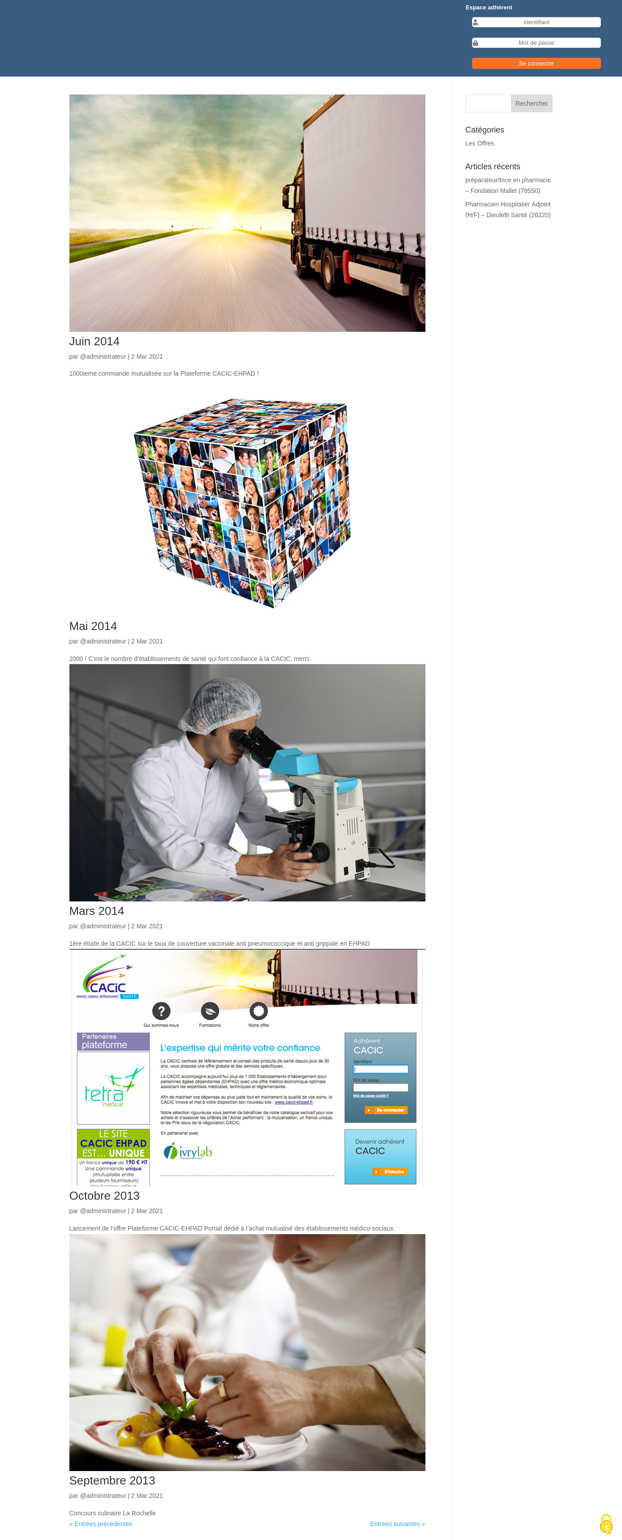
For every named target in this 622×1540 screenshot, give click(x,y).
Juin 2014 (94, 341)
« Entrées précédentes (101, 1523)
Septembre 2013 (112, 1480)
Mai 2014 (93, 626)
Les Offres (479, 143)
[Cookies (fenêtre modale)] (606, 1525)
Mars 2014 (96, 911)
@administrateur (103, 356)
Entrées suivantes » (397, 1523)
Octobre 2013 (104, 1195)
